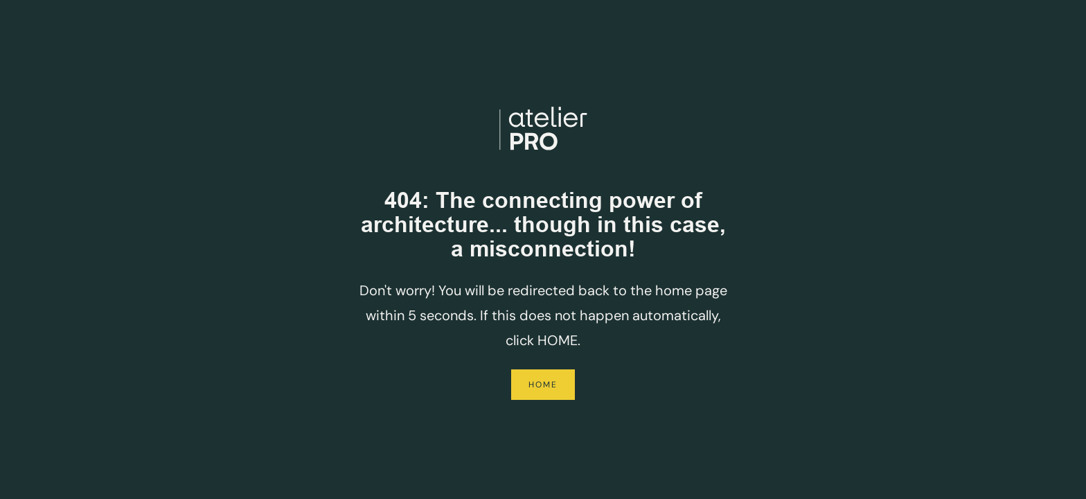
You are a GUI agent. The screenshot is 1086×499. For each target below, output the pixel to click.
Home (543, 384)
